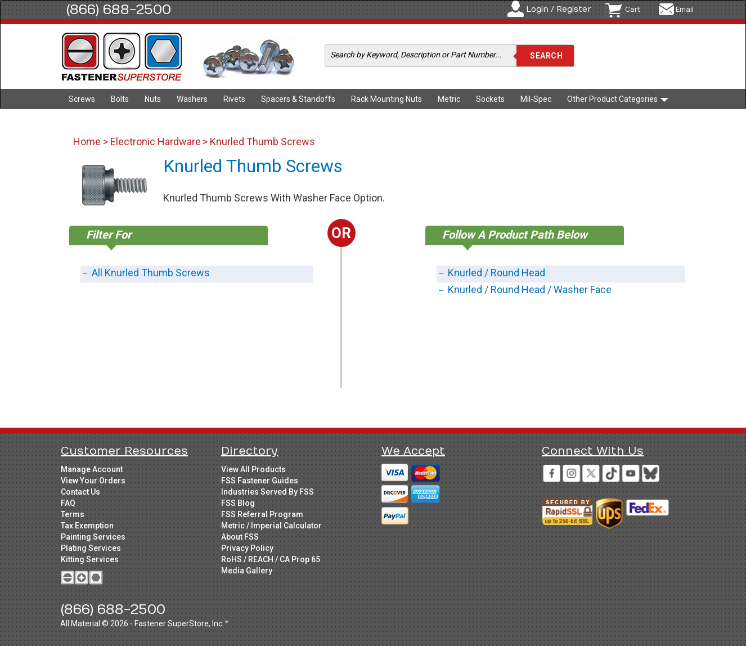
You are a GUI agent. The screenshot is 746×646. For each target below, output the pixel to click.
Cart (632, 10)
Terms (72, 514)
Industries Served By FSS (267, 491)
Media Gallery (246, 570)
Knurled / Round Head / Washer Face (530, 289)
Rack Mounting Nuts (386, 99)
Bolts (120, 99)
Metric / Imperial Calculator (271, 525)
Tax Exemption (87, 525)
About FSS (240, 536)
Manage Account (92, 469)
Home (88, 141)
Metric (449, 99)
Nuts (153, 99)
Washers (192, 99)
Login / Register (558, 9)
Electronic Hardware (155, 141)
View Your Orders (93, 480)
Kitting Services (90, 559)
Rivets (234, 99)
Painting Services (93, 536)
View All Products (253, 469)
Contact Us (80, 491)
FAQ (68, 503)
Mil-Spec (535, 99)
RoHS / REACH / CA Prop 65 (270, 559)
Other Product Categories (617, 99)
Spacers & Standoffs (298, 99)
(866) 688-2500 (118, 9)
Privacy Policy (247, 548)
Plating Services (91, 548)
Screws (82, 99)
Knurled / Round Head (496, 273)
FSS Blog (238, 503)
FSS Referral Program (262, 514)
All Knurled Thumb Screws (151, 273)
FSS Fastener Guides (259, 480)
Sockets (490, 99)
